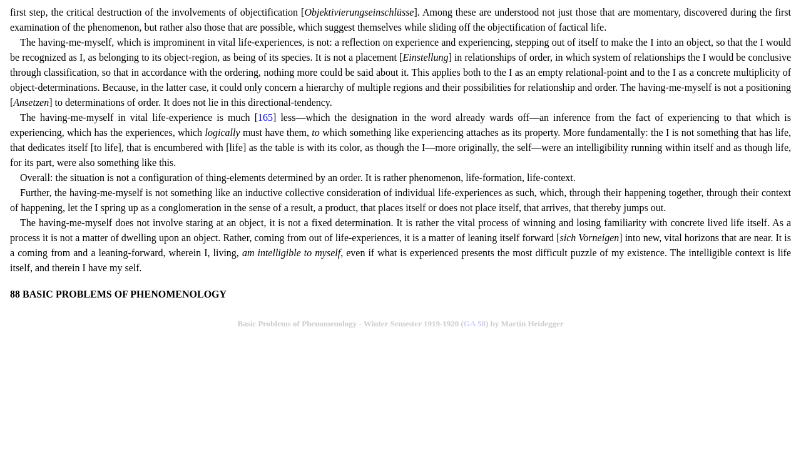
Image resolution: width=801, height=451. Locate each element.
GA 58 (475, 323)
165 (265, 117)
